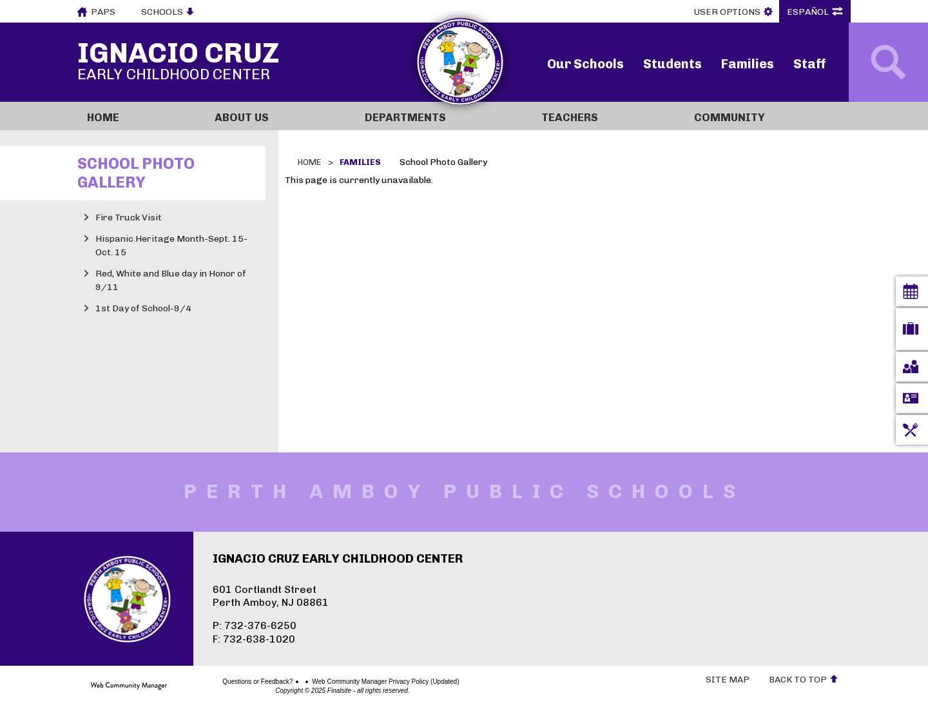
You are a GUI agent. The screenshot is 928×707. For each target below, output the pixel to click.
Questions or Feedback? (212, 682)
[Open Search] (888, 62)
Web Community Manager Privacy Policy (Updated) (340, 682)
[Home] (141, 116)
